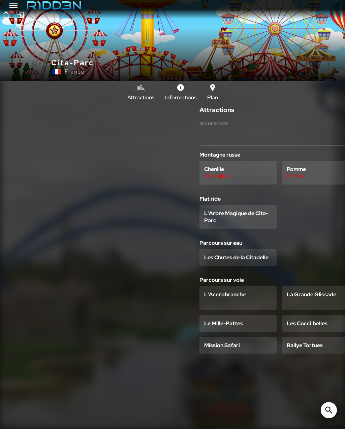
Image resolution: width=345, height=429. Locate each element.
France (75, 71)
